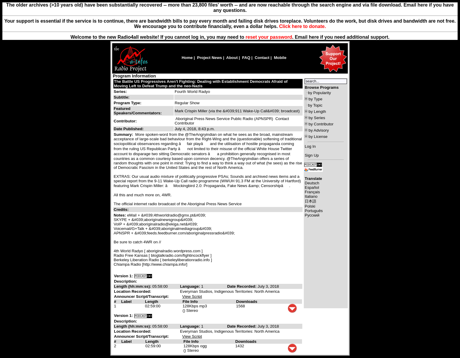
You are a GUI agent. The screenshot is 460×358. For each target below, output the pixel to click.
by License (318, 136)
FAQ (246, 57)
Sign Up (312, 155)
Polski (310, 206)
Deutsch (312, 183)
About (232, 57)
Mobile (280, 57)
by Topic (315, 105)
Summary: (124, 134)
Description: (125, 281)
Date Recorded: (242, 286)
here (314, 37)
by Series (317, 118)
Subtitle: (121, 97)
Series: (120, 91)
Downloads (246, 301)
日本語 (310, 201)
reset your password (268, 37)
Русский (312, 215)
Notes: (120, 215)
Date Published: (129, 129)
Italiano (311, 196)
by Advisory (319, 130)
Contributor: (125, 121)
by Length (317, 111)
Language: (190, 286)
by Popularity (319, 93)
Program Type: (127, 103)
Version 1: (123, 276)
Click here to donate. (302, 26)
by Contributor (321, 124)
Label (126, 301)
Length (151, 301)
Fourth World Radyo (192, 91)
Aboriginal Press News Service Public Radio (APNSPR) (224, 118)
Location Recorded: (132, 291)
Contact (262, 57)
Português (314, 210)
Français (312, 192)
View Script (192, 296)
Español (312, 187)
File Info (190, 301)
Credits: (122, 209)
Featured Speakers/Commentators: (138, 110)
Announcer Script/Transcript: (141, 296)
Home (187, 57)
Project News (209, 57)
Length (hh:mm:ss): (133, 286)
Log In (310, 146)
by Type (315, 99)
